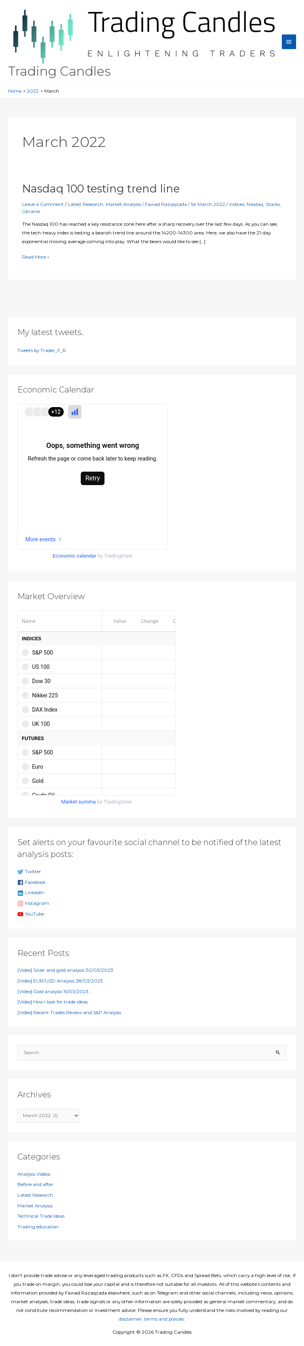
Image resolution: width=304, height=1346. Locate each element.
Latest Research (85, 204)
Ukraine (31, 211)
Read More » (35, 257)
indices (236, 204)
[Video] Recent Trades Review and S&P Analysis (69, 1012)
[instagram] (152, 903)
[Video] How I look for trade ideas (52, 1002)
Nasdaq (255, 204)
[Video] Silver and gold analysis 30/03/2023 (65, 970)
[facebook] (152, 882)
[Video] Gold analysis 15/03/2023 (53, 991)
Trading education (38, 1227)
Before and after (35, 1184)
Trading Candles (59, 71)
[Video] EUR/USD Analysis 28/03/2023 (60, 981)
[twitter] (152, 872)
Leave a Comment (43, 204)
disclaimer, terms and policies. (152, 1319)
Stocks (273, 204)
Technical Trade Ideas (41, 1216)
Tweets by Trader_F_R (41, 350)
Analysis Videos (33, 1174)
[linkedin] (152, 893)
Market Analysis (123, 204)
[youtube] (152, 914)
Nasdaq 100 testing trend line (101, 188)
